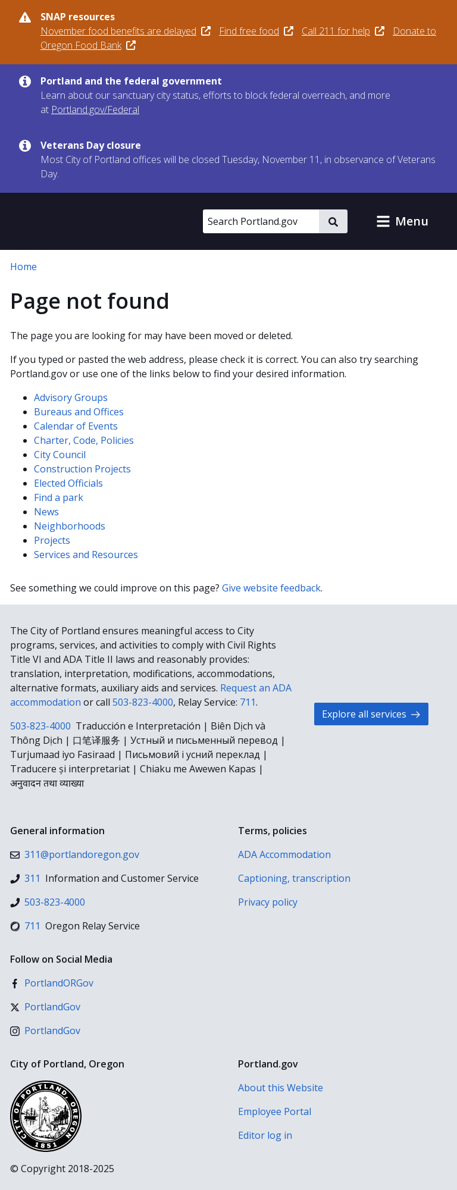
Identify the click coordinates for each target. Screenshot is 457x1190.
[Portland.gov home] (80, 221)
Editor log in (265, 1135)
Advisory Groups (71, 397)
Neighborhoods (69, 526)
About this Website (280, 1087)
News (46, 511)
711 (248, 702)
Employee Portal (274, 1111)
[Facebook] (51, 983)
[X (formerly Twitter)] (45, 1007)
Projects (52, 540)
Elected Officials (68, 483)
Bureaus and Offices (79, 411)
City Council (60, 454)
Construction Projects (82, 468)
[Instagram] (45, 1030)
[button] (402, 221)
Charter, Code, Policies (84, 440)
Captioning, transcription (294, 878)
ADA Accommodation (284, 854)
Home (23, 266)
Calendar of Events (76, 426)
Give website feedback (271, 587)
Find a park (58, 497)
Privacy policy (268, 902)
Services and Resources (86, 554)
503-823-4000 (142, 702)
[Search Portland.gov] (261, 221)
